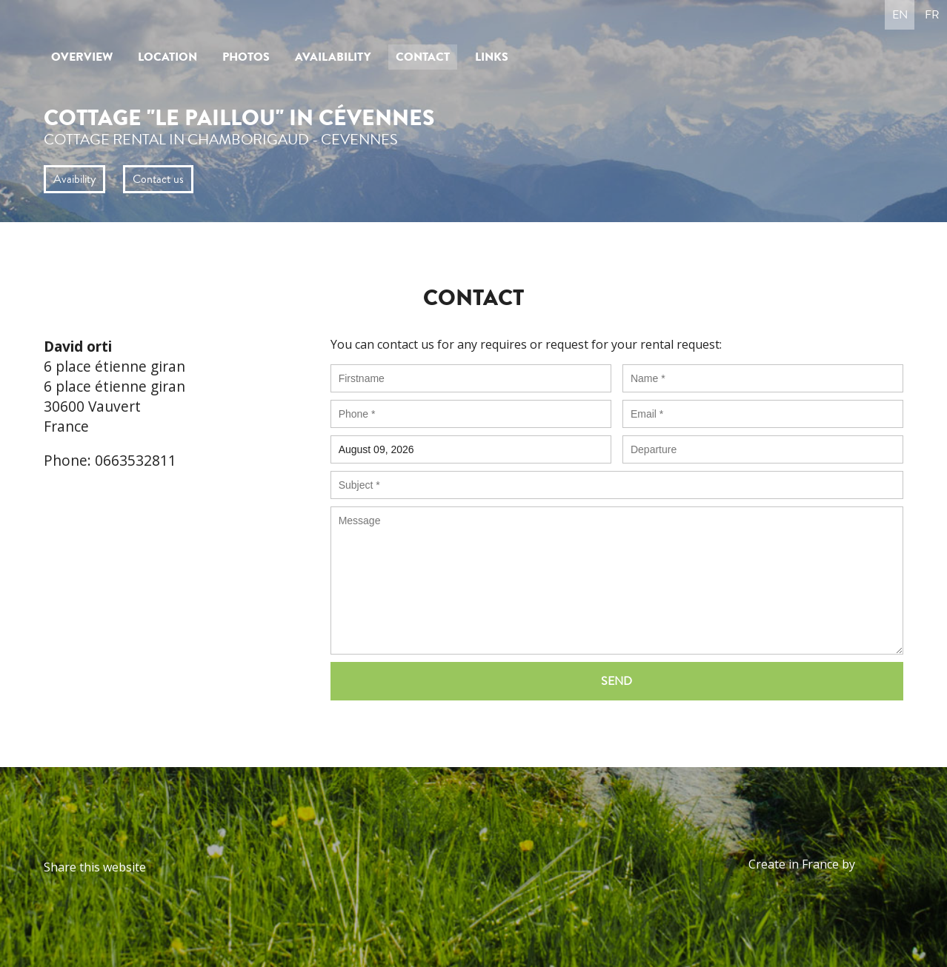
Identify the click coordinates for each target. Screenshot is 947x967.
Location (167, 57)
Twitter (188, 867)
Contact (423, 57)
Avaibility (74, 179)
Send (616, 681)
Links (491, 57)
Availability (333, 57)
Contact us (158, 179)
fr (932, 15)
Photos (246, 57)
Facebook (161, 867)
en (900, 15)
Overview (82, 57)
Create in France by (825, 864)
